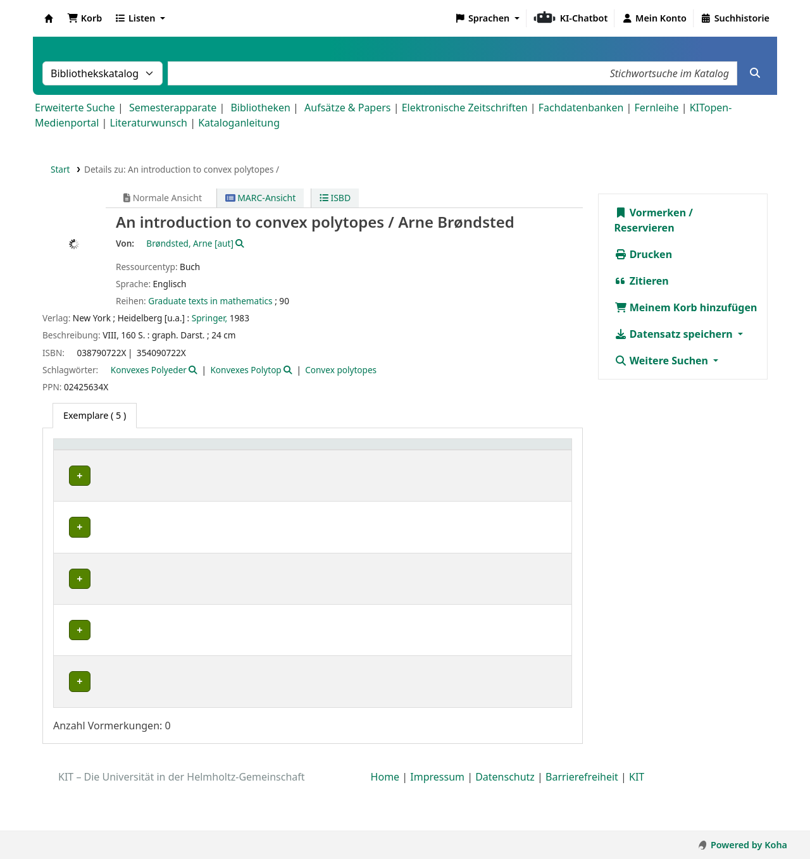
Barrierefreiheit (581, 823)
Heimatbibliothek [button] (99, 451)
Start (60, 169)
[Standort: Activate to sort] (269, 450)
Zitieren (641, 281)
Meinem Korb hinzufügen (685, 307)
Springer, (209, 318)
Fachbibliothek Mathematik (96, 534)
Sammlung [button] (188, 451)
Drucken (643, 254)
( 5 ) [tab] (94, 415)
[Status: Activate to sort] (402, 450)
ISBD (335, 198)
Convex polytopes (341, 370)
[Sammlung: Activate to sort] (195, 450)
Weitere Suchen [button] (662, 361)
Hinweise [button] (459, 451)
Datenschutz (505, 823)
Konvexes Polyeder (149, 370)
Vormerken (650, 212)
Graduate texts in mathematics (210, 301)
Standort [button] (257, 451)
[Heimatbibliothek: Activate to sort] (106, 450)
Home (385, 823)
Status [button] (390, 451)
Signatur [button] (332, 451)
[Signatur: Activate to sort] (339, 450)
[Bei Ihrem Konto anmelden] (654, 18)
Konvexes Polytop (245, 370)
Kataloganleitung (239, 123)
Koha (48, 18)
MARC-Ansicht (260, 198)
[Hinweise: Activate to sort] (476, 450)
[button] (84, 18)
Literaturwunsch (148, 123)
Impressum (437, 823)
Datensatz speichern (674, 334)
